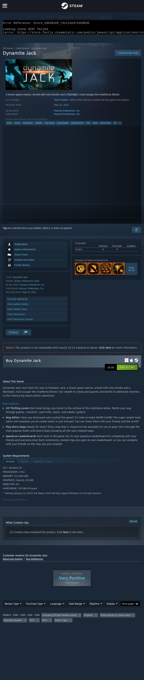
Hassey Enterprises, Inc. (67, 112)
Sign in (6, 230)
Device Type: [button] (61, 622)
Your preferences (34, 561)
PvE (88, 125)
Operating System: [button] (13, 622)
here (65, 534)
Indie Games (22, 50)
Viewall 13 (131, 271)
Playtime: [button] (88, 617)
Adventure (28, 125)
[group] (72, 620)
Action (17, 125)
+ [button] (120, 125)
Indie (9, 125)
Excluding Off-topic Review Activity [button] (59, 617)
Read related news (17, 311)
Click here (105, 349)
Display (111, 605)
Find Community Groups (20, 321)
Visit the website (17, 301)
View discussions (16, 316)
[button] (127, 369)
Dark (95, 125)
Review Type (12, 605)
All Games (8, 50)
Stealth (39, 125)
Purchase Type (34, 605)
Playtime (94, 605)
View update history (17, 306)
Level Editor (62, 125)
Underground (77, 125)
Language (56, 605)
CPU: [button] (32, 622)
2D (115, 125)
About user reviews (12, 561)
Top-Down (49, 125)
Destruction (105, 125)
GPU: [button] (45, 622)
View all (133, 523)
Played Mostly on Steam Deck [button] (115, 617)
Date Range (75, 605)
